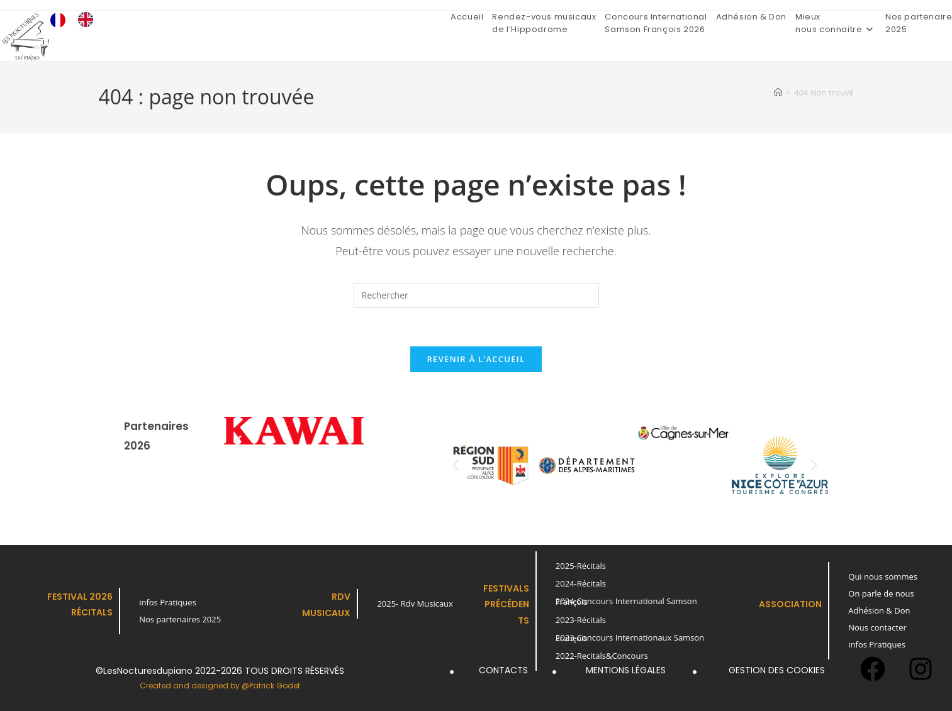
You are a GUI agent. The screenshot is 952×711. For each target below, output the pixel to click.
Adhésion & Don (879, 610)
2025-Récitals (581, 565)
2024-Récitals (581, 583)
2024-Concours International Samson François (626, 601)
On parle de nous (881, 593)
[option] (89, 19)
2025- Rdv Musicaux (415, 603)
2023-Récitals (581, 620)
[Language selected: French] (78, 19)
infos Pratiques (167, 602)
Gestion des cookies (777, 670)
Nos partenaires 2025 (180, 619)
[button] (238, 441)
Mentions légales (626, 670)
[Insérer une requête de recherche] (476, 295)
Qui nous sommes (882, 576)
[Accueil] (778, 92)
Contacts (503, 670)
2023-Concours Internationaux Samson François (630, 638)
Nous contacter (877, 627)
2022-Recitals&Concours (602, 655)
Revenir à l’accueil (476, 359)
